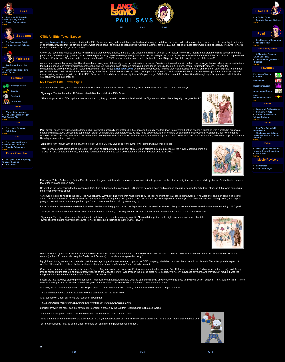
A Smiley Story (263, 17)
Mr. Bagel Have (263, 43)
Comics (267, 103)
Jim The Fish (262, 59)
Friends (17, 107)
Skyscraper (261, 166)
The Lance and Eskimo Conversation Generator (14, 143)
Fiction (267, 143)
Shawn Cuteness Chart (16, 22)
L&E (121, 27)
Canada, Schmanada (15, 147)
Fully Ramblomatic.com (262, 96)
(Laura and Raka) (261, 57)
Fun (17, 137)
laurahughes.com (261, 86)
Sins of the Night (264, 168)
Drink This (261, 153)
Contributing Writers (268, 48)
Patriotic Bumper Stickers (268, 20)
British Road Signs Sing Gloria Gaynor (15, 71)
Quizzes (268, 122)
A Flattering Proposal (266, 54)
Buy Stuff (15, 96)
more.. (5, 24)
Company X (264, 112)
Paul (142, 27)
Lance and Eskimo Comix (268, 109)
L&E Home (16, 101)
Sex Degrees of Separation (268, 40)
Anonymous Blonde (262, 91)
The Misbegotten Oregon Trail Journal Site (15, 116)
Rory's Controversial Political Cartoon (264, 116)
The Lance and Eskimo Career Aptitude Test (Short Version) (266, 135)
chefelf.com (258, 80)
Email (164, 27)
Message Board (18, 86)
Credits (14, 91)
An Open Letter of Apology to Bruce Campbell (16, 160)
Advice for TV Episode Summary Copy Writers (14, 18)
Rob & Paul (11, 131)
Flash (17, 123)
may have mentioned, (57, 42)
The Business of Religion (17, 45)
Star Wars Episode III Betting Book (264, 129)
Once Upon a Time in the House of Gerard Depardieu (266, 150)
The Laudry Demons (15, 128)
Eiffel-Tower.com (123, 68)
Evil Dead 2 (11, 164)
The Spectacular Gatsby (17, 42)
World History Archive (16, 112)
